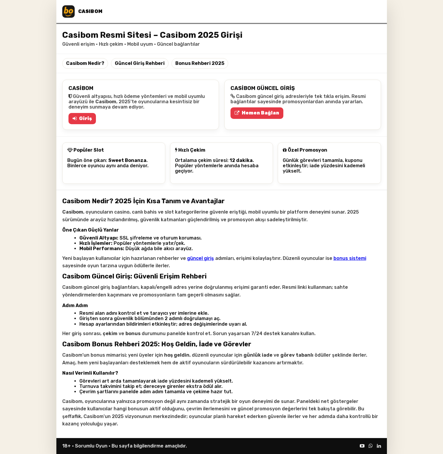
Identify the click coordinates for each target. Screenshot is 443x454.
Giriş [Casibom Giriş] (82, 118)
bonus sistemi (350, 258)
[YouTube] (362, 446)
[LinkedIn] (379, 446)
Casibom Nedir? (85, 63)
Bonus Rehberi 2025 (199, 63)
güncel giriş (200, 258)
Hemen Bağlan (257, 113)
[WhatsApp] (371, 446)
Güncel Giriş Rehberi (140, 63)
